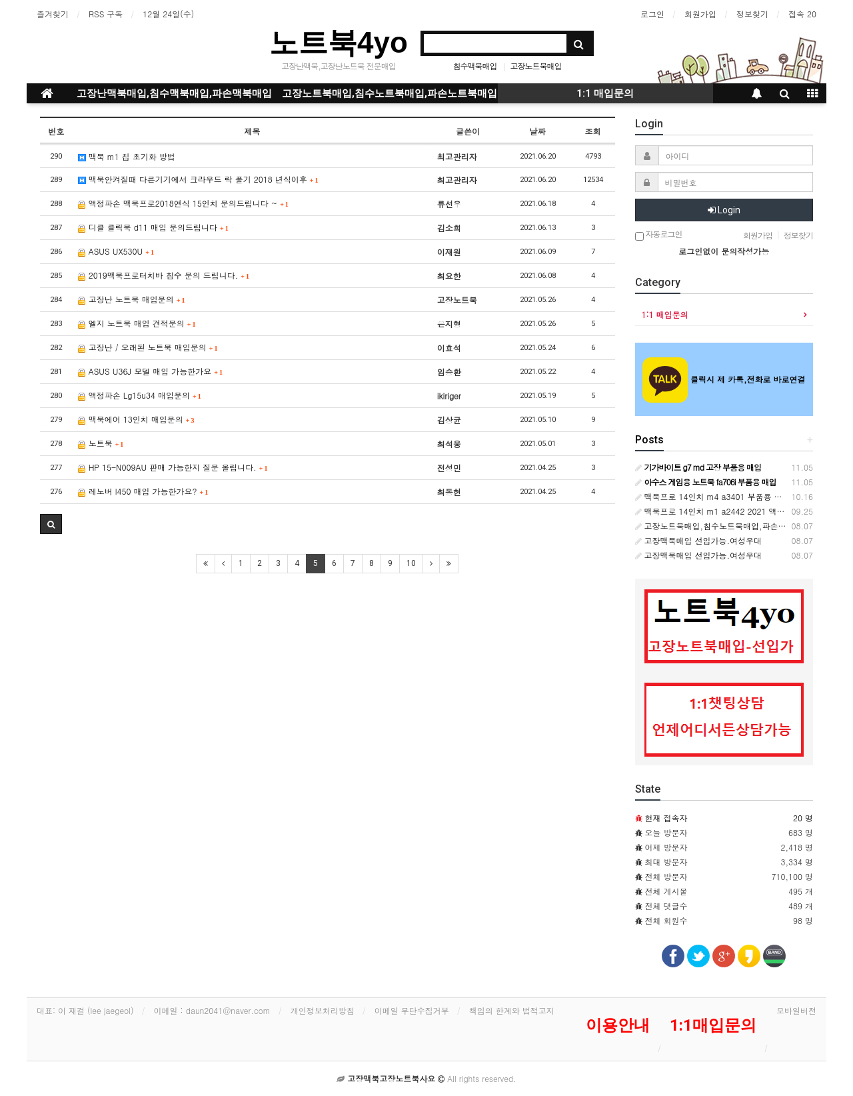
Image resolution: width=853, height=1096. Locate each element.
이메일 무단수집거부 (412, 1010)
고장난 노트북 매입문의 (131, 299)
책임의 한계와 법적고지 (511, 1010)
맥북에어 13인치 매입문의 (136, 419)
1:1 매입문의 (605, 93)
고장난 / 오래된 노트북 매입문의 (148, 347)
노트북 (101, 443)
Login (724, 210)
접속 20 (802, 13)
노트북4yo (338, 42)
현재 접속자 (666, 817)
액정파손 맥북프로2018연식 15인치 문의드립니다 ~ (183, 203)
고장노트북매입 (535, 65)
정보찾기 (752, 13)
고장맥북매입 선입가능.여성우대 (698, 540)
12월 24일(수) (168, 13)
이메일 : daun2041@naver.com (212, 1010)
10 (411, 563)
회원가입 (700, 13)
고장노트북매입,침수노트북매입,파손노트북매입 (389, 93)
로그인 (652, 13)
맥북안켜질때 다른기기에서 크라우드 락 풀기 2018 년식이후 (198, 179)
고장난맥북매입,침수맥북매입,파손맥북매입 (174, 93)
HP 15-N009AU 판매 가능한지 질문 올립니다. (173, 467)
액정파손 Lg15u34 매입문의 (139, 395)
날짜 (538, 131)
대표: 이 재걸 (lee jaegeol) (85, 1010)
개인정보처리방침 (323, 1010)
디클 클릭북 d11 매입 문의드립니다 (153, 227)
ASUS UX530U (116, 251)
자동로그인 (658, 235)
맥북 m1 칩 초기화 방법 (126, 156)
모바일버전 (796, 1010)
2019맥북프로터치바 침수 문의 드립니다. (163, 275)
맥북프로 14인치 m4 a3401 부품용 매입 (712, 496)
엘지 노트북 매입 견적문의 (137, 323)
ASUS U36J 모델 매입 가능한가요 (150, 371)
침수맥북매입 (474, 65)
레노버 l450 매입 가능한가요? (143, 491)
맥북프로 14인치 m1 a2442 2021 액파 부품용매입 (731, 511)
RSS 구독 (106, 13)
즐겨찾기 (53, 13)
